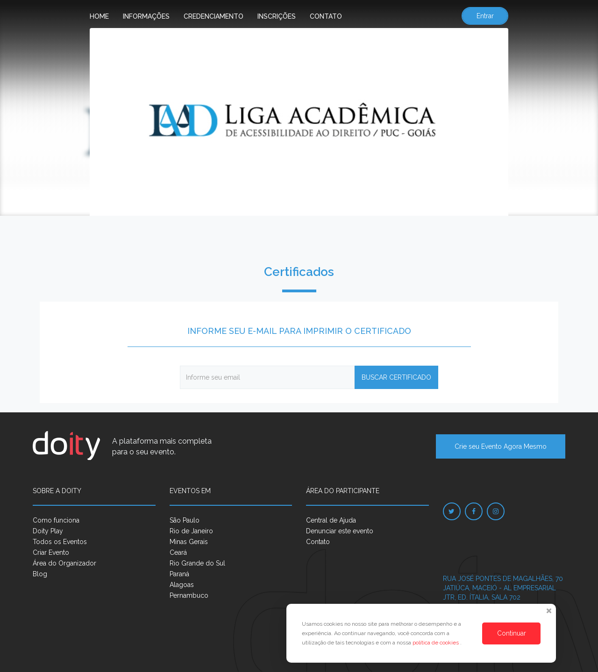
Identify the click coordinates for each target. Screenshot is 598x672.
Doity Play (48, 531)
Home (99, 16)
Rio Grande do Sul (197, 563)
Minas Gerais (189, 541)
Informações (146, 16)
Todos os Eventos (60, 541)
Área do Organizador (64, 563)
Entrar (485, 16)
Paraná (179, 574)
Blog (40, 574)
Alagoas (182, 584)
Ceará (178, 552)
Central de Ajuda (331, 520)
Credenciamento (213, 16)
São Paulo (184, 520)
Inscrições (276, 16)
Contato (326, 16)
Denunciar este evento (339, 531)
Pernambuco (189, 595)
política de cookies (436, 642)
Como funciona (56, 520)
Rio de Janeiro (191, 531)
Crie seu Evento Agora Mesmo (501, 446)
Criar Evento (51, 552)
